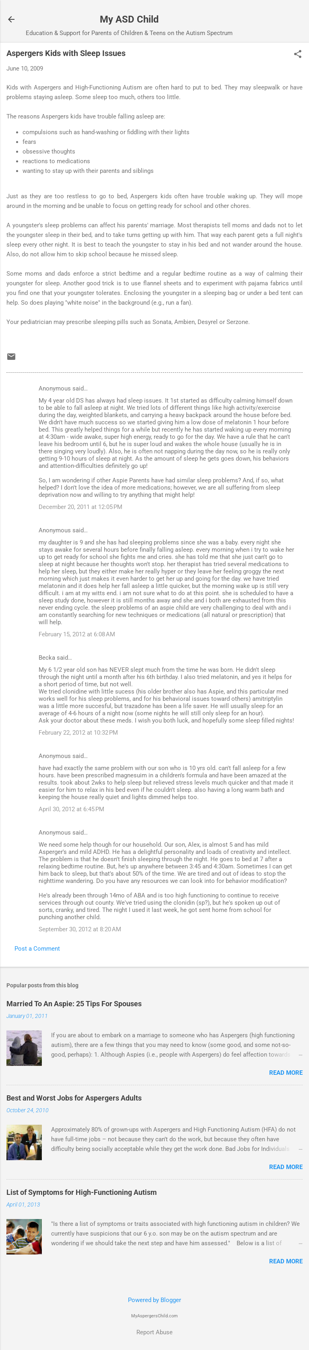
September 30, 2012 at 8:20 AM (80, 929)
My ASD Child (129, 19)
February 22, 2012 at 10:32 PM (78, 732)
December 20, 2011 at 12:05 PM (80, 507)
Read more (286, 1072)
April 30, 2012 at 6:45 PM (71, 809)
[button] (298, 54)
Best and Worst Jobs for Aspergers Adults (74, 1098)
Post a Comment (37, 948)
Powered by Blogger (154, 1300)
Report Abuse (154, 1332)
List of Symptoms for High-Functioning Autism (81, 1192)
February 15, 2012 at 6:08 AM (77, 634)
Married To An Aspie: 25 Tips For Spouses (74, 1003)
